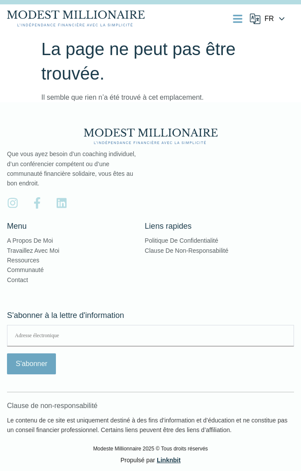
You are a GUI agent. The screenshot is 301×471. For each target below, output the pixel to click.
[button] (238, 19)
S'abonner (31, 363)
